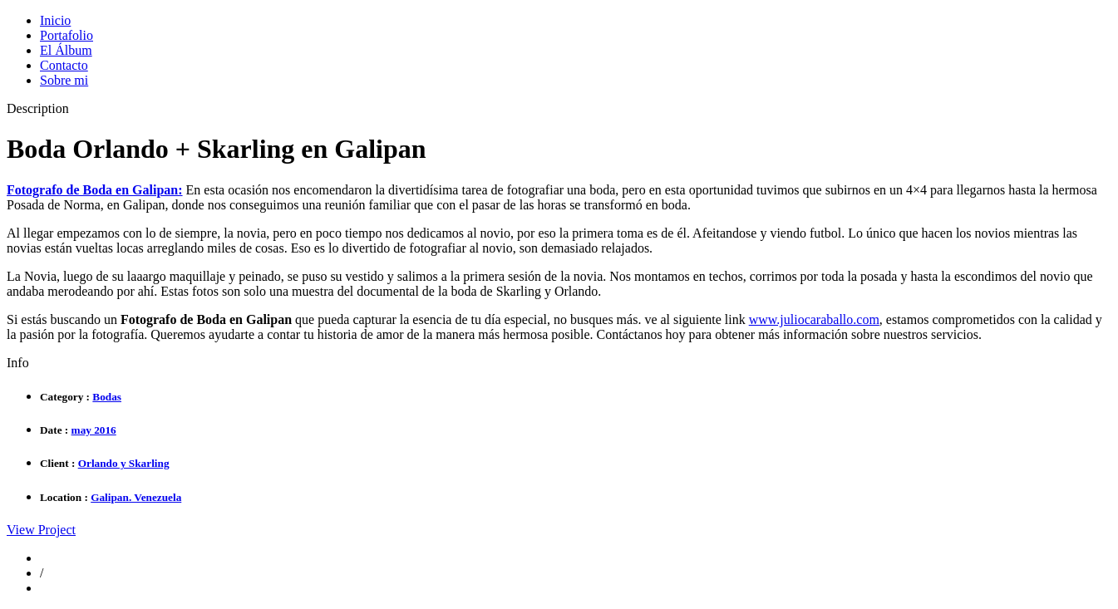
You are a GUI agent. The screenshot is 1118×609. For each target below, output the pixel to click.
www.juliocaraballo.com (814, 319)
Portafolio (66, 35)
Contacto (64, 65)
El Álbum (66, 50)
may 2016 (93, 430)
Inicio (55, 20)
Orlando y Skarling (124, 463)
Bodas (106, 396)
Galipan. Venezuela (136, 497)
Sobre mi (64, 80)
